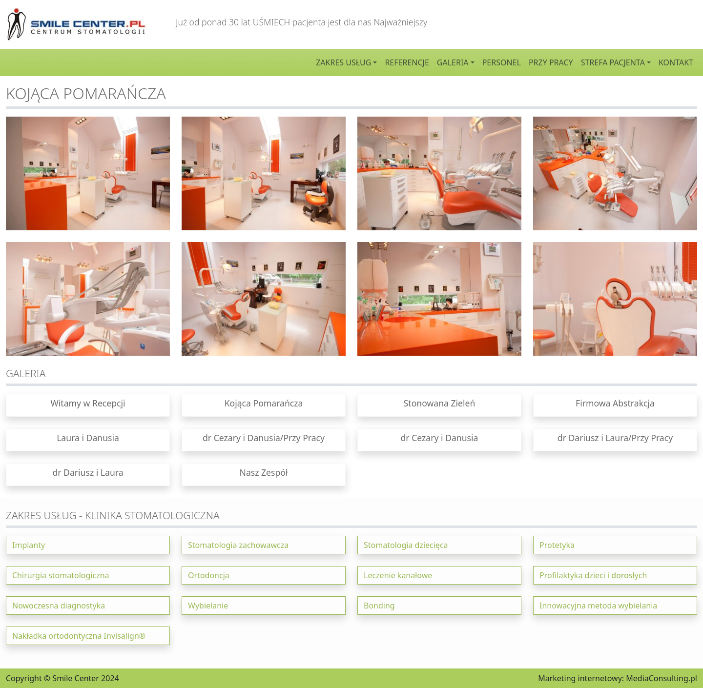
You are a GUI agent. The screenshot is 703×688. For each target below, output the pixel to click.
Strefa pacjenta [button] (613, 62)
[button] (88, 405)
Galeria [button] (453, 62)
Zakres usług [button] (343, 62)
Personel (501, 62)
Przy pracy (551, 62)
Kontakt (676, 62)
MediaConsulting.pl (661, 678)
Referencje (407, 62)
